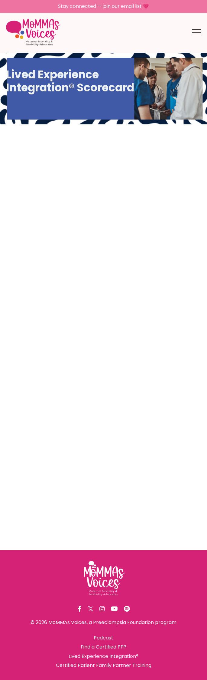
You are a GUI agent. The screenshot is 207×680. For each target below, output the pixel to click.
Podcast (103, 637)
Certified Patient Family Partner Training (103, 665)
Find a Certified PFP (103, 646)
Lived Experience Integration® (103, 656)
